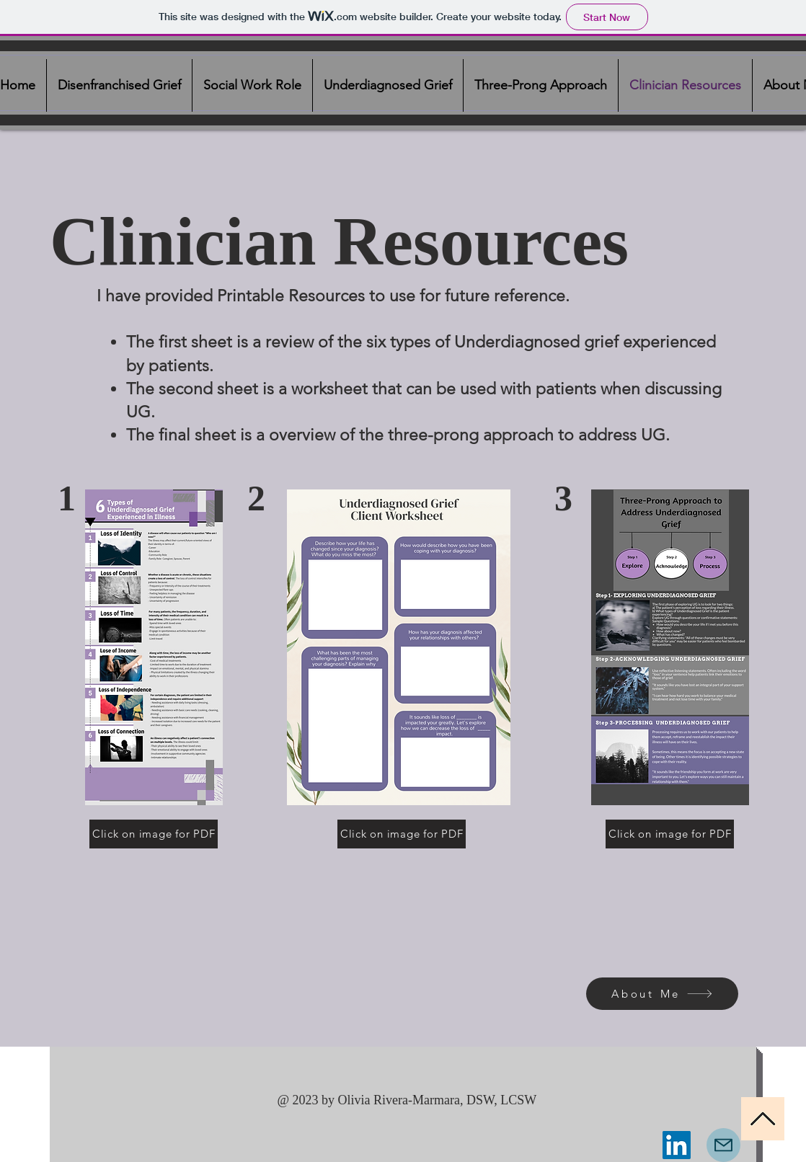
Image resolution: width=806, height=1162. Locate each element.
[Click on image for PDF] (153, 834)
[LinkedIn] (677, 1145)
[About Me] (662, 993)
